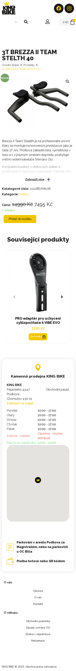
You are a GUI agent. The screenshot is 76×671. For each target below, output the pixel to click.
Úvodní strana (10, 65)
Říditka (24, 194)
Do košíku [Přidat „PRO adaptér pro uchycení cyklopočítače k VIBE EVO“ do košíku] (38, 336)
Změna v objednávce (38, 634)
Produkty (29, 65)
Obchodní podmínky (38, 621)
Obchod (38, 591)
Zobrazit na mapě (20, 403)
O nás (38, 597)
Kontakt (38, 604)
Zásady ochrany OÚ (38, 627)
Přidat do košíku (20, 219)
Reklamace (38, 640)
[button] (61, 297)
